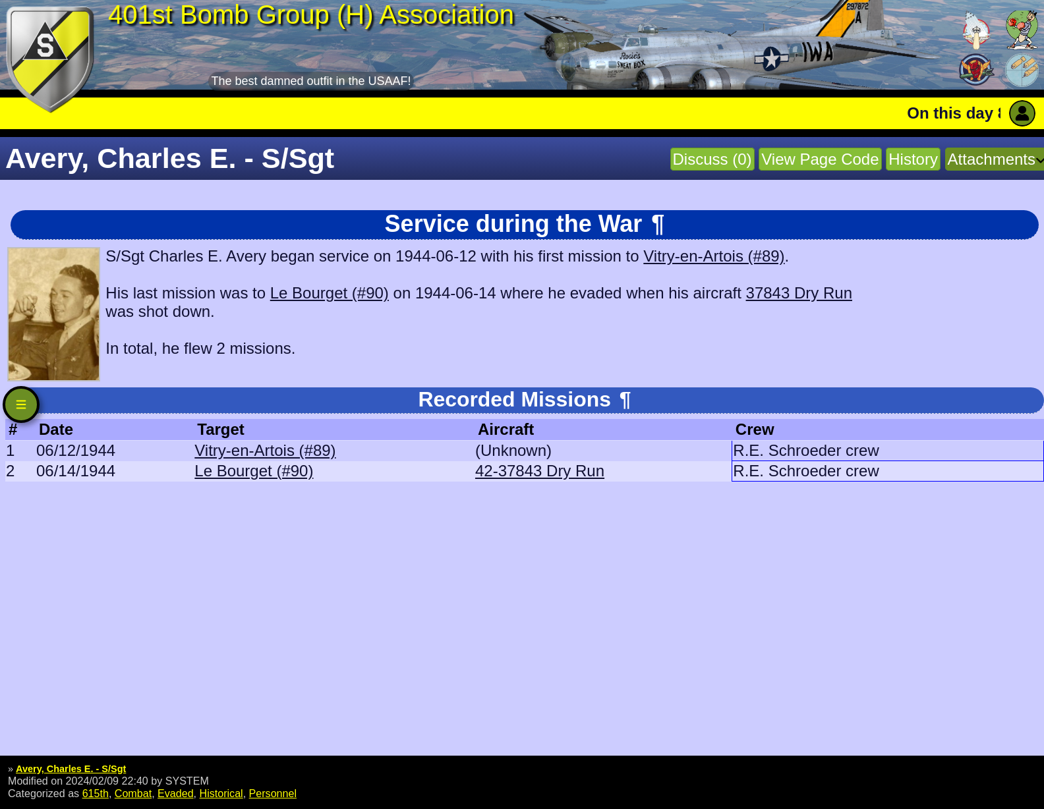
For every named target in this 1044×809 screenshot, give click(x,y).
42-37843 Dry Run (539, 471)
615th (95, 793)
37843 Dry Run (799, 293)
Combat (133, 793)
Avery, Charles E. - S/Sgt (71, 769)
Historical (221, 793)
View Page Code (820, 159)
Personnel (273, 793)
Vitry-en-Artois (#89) (713, 256)
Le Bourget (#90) (329, 293)
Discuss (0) (712, 159)
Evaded (176, 793)
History (913, 159)
